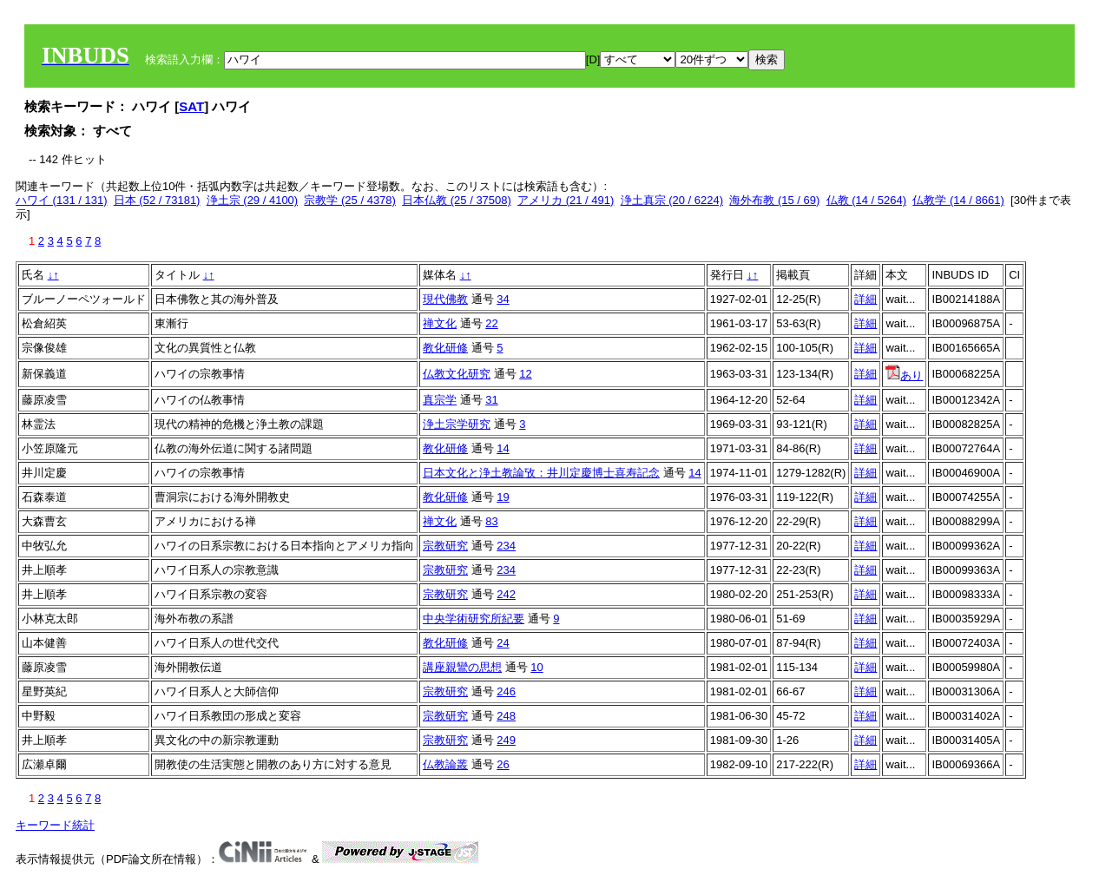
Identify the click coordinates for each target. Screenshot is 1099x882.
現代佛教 (445, 299)
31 (491, 399)
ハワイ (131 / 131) (62, 200)
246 (506, 691)
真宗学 (440, 399)
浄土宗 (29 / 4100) (253, 200)
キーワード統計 (55, 825)
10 (536, 667)
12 (525, 373)
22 (491, 323)
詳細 (865, 299)
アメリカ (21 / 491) (565, 200)
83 (491, 521)
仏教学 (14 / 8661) (958, 200)
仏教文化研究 (456, 373)
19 (503, 497)
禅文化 (440, 323)
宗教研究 (445, 545)
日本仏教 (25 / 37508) (456, 200)
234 (506, 545)
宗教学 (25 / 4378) (350, 200)
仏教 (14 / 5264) (866, 200)
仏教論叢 (445, 764)
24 (503, 642)
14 (503, 448)
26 (503, 764)
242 (506, 594)
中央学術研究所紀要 (473, 618)
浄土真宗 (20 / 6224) (672, 200)
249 (506, 740)
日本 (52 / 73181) (157, 200)
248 (506, 715)
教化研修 (445, 347)
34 (503, 299)
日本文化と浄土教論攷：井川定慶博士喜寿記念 (541, 472)
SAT (191, 106)
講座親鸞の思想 (462, 667)
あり (904, 375)
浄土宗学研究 (456, 424)
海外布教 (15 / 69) (774, 200)
